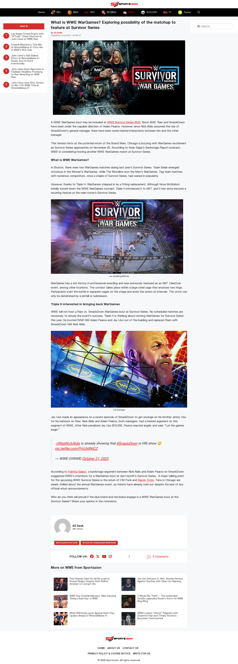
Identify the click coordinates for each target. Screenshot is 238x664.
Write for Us (141, 654)
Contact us (130, 648)
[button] (198, 12)
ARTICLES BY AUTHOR (66, 543)
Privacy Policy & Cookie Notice (109, 654)
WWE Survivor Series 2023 (123, 122)
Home (41, 12)
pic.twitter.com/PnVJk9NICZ (76, 448)
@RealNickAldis (68, 443)
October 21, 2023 (95, 458)
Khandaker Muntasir (99, 543)
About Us (113, 648)
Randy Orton (146, 480)
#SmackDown (127, 443)
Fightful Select (77, 472)
